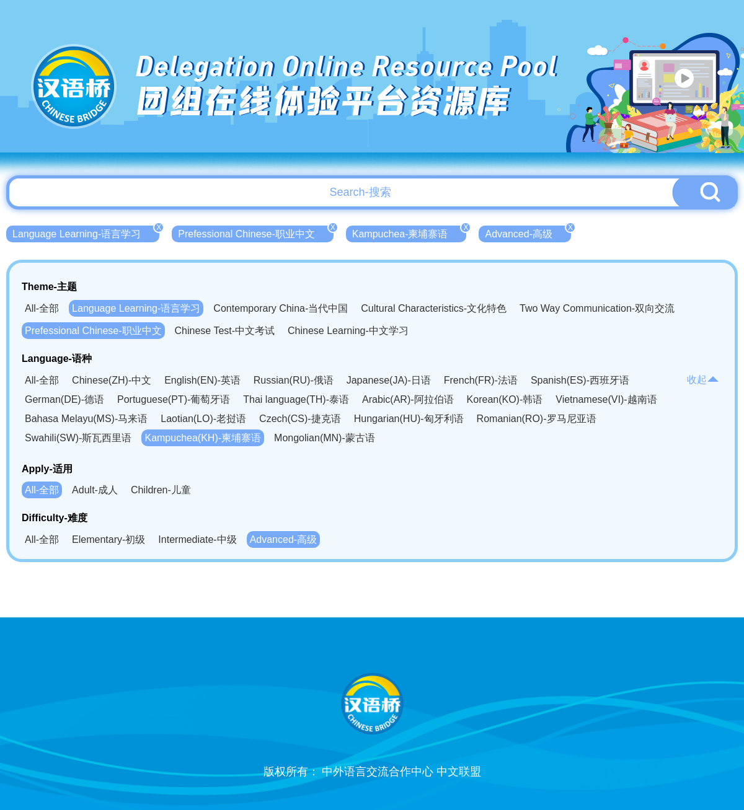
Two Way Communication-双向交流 (597, 308)
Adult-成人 (95, 490)
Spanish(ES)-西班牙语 (580, 380)
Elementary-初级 (108, 539)
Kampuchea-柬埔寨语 (409, 232)
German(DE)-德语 (64, 399)
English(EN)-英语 (202, 380)
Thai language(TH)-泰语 (296, 399)
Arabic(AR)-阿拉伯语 (408, 399)
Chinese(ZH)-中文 (111, 380)
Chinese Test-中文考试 (225, 330)
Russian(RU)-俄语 (294, 380)
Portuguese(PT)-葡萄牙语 (173, 399)
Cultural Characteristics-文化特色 (434, 308)
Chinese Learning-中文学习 (348, 330)
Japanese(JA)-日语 (389, 380)
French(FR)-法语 (481, 380)
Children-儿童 (161, 490)
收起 (703, 379)
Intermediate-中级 (197, 539)
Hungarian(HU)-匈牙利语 (409, 418)
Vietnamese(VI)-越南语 (606, 399)
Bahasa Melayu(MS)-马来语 (86, 418)
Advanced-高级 (528, 232)
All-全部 (42, 308)
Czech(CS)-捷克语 (300, 418)
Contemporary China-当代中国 (280, 308)
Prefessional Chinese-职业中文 (256, 232)
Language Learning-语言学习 (85, 232)
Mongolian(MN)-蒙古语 (324, 438)
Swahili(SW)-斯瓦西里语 (78, 438)
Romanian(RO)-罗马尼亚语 (536, 418)
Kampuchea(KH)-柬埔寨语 (202, 438)
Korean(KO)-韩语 (505, 399)
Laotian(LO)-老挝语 (203, 418)
